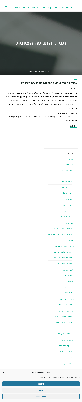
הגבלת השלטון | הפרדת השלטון (59, 234)
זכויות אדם (67, 176)
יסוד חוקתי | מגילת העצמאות (60, 252)
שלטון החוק (69, 358)
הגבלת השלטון (68, 223)
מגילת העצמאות (63, 328)
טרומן (19, 117)
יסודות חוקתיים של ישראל (64, 246)
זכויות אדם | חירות (65, 193)
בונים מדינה (67, 117)
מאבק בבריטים (71, 120)
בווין (73, 117)
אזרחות (71, 159)
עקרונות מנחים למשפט (63, 322)
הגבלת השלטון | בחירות (63, 228)
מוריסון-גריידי (60, 120)
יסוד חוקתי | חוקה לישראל (62, 258)
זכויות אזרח (69, 199)
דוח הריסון (58, 117)
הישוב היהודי (48, 117)
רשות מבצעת (68, 287)
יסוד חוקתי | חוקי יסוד (63, 263)
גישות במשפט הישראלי (63, 317)
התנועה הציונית (37, 117)
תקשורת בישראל (67, 340)
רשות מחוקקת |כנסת (65, 299)
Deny (41, 390)
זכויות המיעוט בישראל (65, 211)
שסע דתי (70, 281)
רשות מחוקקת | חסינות (63, 304)
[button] (3, 372)
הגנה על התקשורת (64, 351)
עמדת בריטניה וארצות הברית (66, 113)
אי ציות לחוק (69, 363)
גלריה (71, 241)
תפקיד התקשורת (65, 346)
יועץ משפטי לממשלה (63, 292)
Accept (41, 384)
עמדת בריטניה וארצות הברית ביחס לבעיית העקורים (49, 83)
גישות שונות (69, 275)
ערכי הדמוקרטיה (63, 333)
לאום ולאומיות (68, 270)
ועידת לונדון (26, 117)
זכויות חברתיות (68, 205)
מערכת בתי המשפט (66, 311)
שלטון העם (69, 165)
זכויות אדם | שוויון (65, 187)
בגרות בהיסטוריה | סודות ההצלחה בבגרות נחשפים (42, 7)
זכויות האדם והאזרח (66, 170)
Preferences (41, 396)
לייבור (13, 117)
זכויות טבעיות (66, 181)
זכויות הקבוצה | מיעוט (63, 216)
